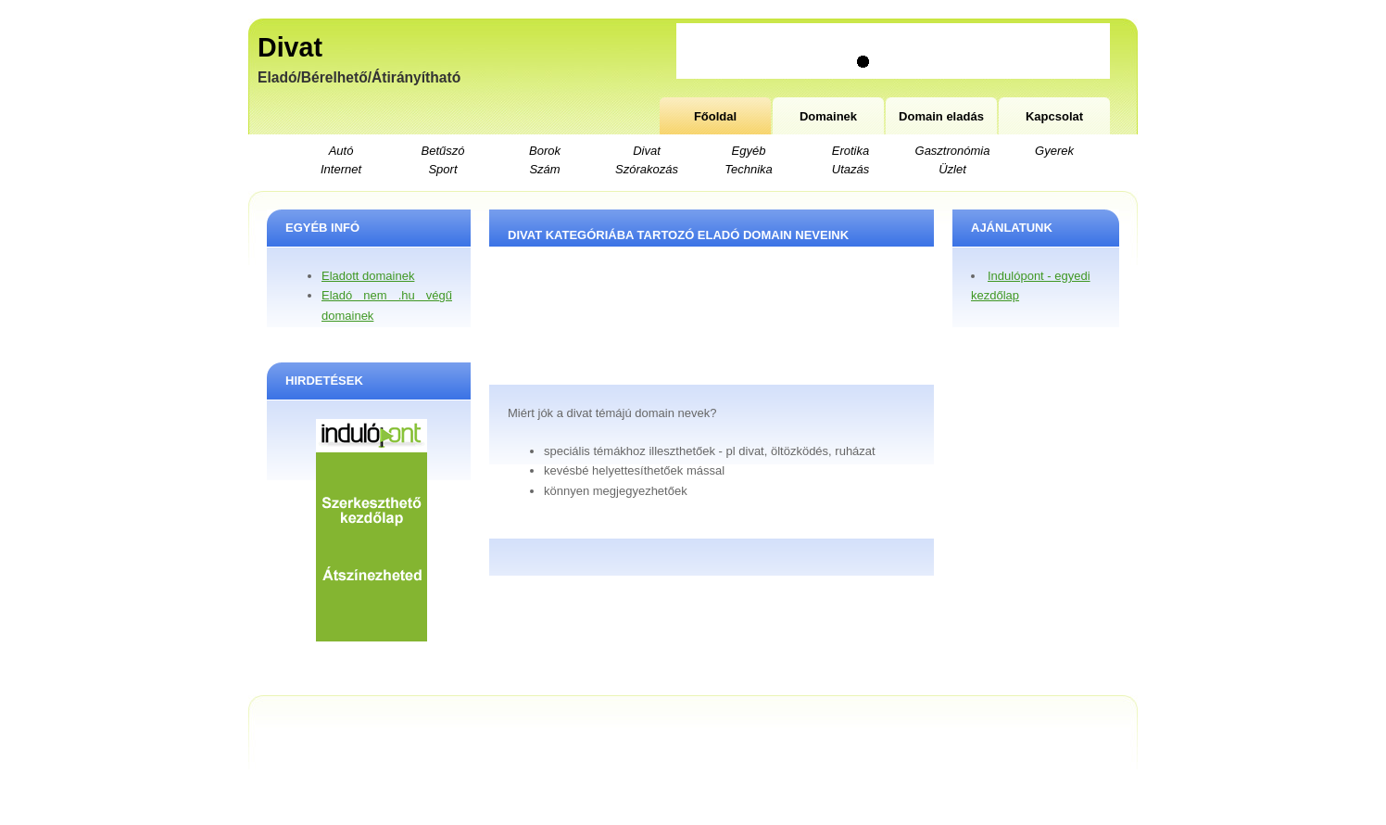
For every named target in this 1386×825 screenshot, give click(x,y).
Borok (545, 151)
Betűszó (443, 151)
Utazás (850, 169)
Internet (341, 169)
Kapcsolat (1054, 116)
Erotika (850, 151)
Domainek (828, 116)
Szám (544, 169)
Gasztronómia (952, 151)
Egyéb (749, 151)
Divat (290, 47)
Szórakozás (646, 169)
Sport (442, 169)
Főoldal (715, 116)
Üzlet (952, 169)
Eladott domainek (367, 276)
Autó (341, 151)
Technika (748, 169)
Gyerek (1054, 151)
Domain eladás (941, 116)
